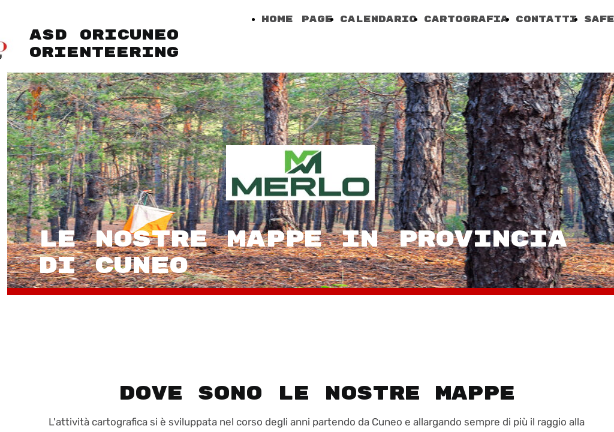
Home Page (297, 19)
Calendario (378, 19)
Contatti (546, 19)
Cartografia (466, 19)
